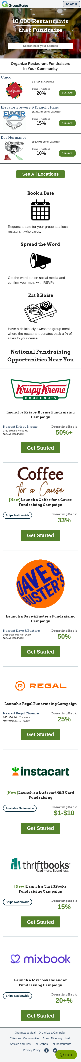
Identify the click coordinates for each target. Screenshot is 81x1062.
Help (68, 1038)
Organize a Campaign (52, 1032)
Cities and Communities (25, 1038)
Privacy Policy (31, 1050)
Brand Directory (52, 1038)
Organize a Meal (25, 1032)
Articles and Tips (20, 1044)
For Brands (41, 1044)
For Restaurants (61, 1044)
